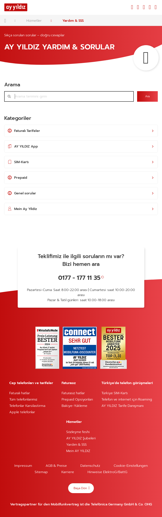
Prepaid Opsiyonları (77, 399)
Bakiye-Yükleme (74, 405)
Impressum (23, 465)
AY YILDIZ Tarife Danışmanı (122, 405)
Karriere (67, 472)
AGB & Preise (56, 465)
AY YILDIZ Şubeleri (81, 438)
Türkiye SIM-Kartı (114, 393)
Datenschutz (90, 465)
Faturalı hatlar (19, 393)
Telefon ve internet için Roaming (126, 399)
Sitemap (41, 472)
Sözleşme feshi (78, 431)
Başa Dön (81, 488)
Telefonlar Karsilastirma (27, 405)
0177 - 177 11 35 (79, 277)
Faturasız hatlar (73, 393)
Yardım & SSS (73, 20)
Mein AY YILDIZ (78, 450)
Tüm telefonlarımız (23, 399)
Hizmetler (34, 20)
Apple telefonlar (22, 412)
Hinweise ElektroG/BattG (107, 472)
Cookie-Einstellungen (131, 465)
